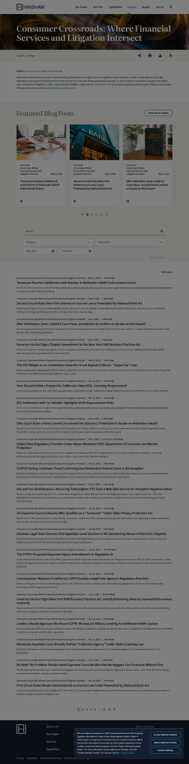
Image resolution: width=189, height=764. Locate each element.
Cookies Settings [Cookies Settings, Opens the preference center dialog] (165, 750)
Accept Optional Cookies (165, 734)
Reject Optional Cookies (165, 742)
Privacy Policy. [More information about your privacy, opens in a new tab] (128, 752)
